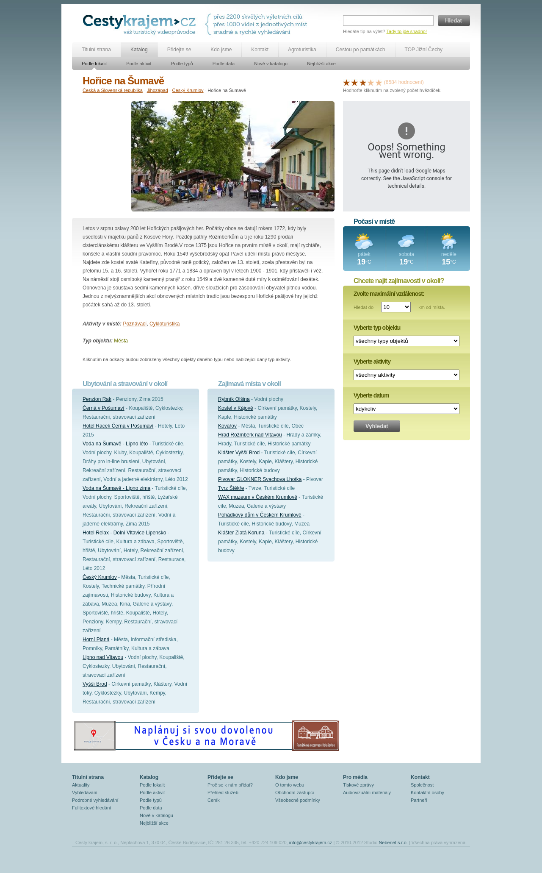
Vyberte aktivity (372, 361)
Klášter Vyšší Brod (239, 453)
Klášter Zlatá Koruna (241, 533)
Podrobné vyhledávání (95, 800)
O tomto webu (289, 784)
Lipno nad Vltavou (103, 657)
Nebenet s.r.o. (393, 842)
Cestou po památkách (360, 50)
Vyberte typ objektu (377, 327)
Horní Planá (96, 639)
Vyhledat (377, 426)
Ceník (213, 800)
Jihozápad (157, 90)
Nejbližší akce (321, 63)
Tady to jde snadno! (407, 31)
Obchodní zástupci (294, 792)
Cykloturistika (164, 324)
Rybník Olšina (234, 399)
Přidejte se (179, 50)
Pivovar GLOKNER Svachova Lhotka (259, 479)
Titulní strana (96, 50)
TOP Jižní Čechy (424, 50)
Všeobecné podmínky (297, 800)
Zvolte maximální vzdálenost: (389, 293)
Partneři (419, 800)
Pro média (355, 777)
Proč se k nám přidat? (230, 784)
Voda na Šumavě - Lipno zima (116, 488)
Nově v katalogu (271, 63)
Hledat (454, 20)
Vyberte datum (371, 395)
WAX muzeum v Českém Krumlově (257, 497)
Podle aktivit (138, 63)
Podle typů (182, 63)
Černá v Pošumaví (103, 408)
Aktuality (81, 784)
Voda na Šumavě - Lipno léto (115, 444)
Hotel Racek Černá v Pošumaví (118, 426)
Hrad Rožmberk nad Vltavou (250, 435)
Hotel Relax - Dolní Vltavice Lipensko (124, 533)
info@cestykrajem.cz (310, 842)
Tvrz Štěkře (231, 488)
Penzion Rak (97, 399)
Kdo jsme (221, 50)
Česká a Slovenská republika (113, 90)
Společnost (422, 784)
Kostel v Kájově (235, 408)
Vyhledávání (84, 792)
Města (121, 341)
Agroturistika (302, 50)
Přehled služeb (222, 792)
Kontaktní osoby (427, 792)
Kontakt (259, 50)
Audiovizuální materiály (367, 792)
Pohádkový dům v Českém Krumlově (259, 515)
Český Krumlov (188, 90)
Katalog (139, 50)
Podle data (224, 63)
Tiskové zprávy (358, 784)
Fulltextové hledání (91, 807)
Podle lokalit (94, 63)
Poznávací (135, 324)
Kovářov (227, 426)
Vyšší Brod (95, 684)
